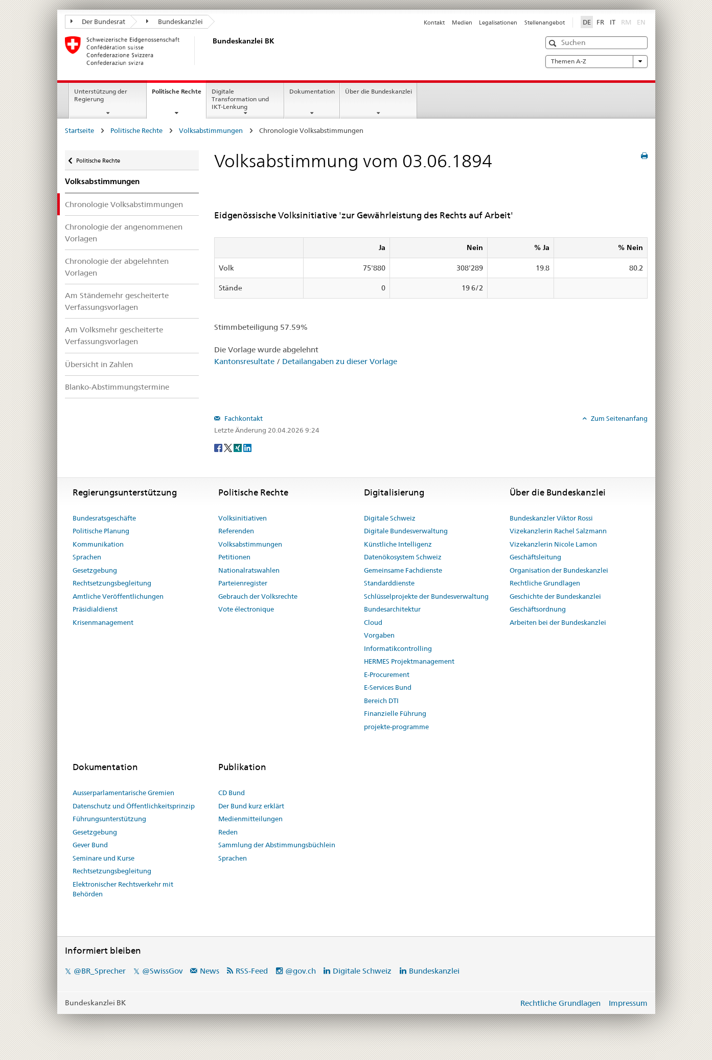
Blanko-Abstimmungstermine (117, 387)
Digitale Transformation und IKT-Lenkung (240, 98)
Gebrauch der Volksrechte (257, 596)
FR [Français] (600, 22)
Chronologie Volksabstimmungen (124, 204)
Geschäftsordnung (538, 609)
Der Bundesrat (98, 21)
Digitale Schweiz (390, 518)
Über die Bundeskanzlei (378, 91)
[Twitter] (229, 447)
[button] (554, 43)
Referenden (236, 531)
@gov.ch (300, 971)
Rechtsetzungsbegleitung (112, 583)
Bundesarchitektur (392, 609)
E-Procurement (386, 674)
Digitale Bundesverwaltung (406, 531)
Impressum (628, 1003)
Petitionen (234, 557)
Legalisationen (498, 22)
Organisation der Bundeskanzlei (559, 570)
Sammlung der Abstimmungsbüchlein (276, 845)
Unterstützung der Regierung (100, 95)
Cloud (373, 622)
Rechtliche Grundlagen (545, 583)
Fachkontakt (243, 418)
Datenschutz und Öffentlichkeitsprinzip (134, 806)
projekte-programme (396, 727)
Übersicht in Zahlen (99, 364)
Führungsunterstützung (109, 819)
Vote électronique (246, 609)
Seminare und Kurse (103, 858)
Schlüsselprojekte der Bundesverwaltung (426, 596)
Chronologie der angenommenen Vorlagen (123, 232)
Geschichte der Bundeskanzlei (555, 596)
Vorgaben (379, 635)
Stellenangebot (544, 22)
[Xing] (238, 447)
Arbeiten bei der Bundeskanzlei (558, 622)
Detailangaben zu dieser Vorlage (339, 361)
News (209, 971)
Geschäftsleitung (535, 557)
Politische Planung (101, 531)
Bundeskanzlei (174, 21)
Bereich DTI (381, 700)
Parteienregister (242, 583)
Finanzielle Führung (395, 713)
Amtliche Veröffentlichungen (118, 596)
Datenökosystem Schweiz (403, 557)
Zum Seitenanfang (618, 418)
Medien (462, 22)
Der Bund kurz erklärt (251, 806)
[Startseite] (210, 50)
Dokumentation (312, 91)
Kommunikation (98, 544)
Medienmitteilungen (250, 819)
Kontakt (434, 22)
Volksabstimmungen (211, 130)
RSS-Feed (252, 971)
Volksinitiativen (242, 518)
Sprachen (87, 557)
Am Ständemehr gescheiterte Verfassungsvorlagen (117, 301)
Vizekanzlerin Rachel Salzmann (558, 531)
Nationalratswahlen (249, 570)
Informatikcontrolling (398, 648)
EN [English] (641, 22)
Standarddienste (389, 583)
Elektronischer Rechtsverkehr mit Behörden (123, 889)
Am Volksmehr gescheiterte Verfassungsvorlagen (114, 335)
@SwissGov (162, 971)
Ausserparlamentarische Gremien (123, 792)
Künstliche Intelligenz (398, 544)
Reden (228, 832)
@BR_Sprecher (100, 971)
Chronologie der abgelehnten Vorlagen (117, 267)
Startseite (79, 130)
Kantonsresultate (244, 361)
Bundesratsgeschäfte (104, 518)
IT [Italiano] (612, 22)
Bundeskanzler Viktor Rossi (551, 518)
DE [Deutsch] (587, 22)
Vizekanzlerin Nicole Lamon (553, 544)
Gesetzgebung (95, 570)
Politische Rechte (179, 94)
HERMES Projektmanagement (409, 661)
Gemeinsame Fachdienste (403, 570)
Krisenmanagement (103, 622)
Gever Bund (90, 845)
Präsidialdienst (95, 609)
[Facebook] (219, 447)
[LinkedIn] (247, 447)
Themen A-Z (596, 61)
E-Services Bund (387, 687)
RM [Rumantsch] (626, 22)
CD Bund (231, 792)
